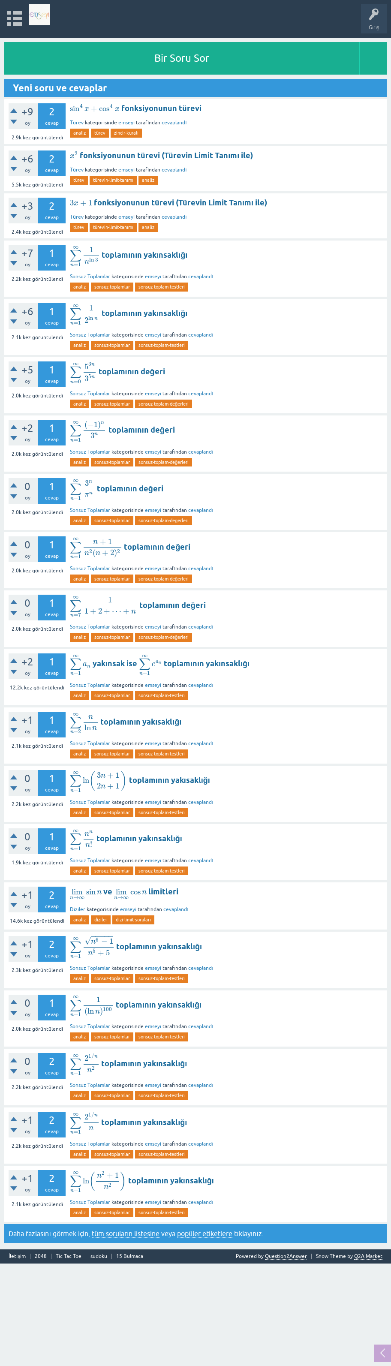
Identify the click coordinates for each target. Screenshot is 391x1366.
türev (99, 132)
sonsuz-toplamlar (112, 286)
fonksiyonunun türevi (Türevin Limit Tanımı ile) (161, 155)
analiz (79, 132)
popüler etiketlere (204, 1233)
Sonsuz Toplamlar (90, 277)
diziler (100, 919)
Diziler (77, 909)
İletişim (17, 1256)
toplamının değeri (117, 371)
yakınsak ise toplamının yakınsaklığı (160, 663)
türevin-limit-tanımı (113, 180)
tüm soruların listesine (125, 1233)
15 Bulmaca (129, 1256)
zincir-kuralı (126, 132)
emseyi (126, 123)
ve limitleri (124, 891)
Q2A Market (368, 1256)
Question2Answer (286, 1256)
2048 (41, 1256)
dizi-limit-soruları (133, 919)
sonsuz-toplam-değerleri (163, 403)
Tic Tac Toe (68, 1256)
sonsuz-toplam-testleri (161, 286)
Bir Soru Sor (181, 58)
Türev (77, 123)
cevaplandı (174, 123)
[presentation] (95, 108)
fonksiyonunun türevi (136, 108)
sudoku (98, 1256)
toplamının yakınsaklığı (128, 254)
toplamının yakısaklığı (125, 721)
